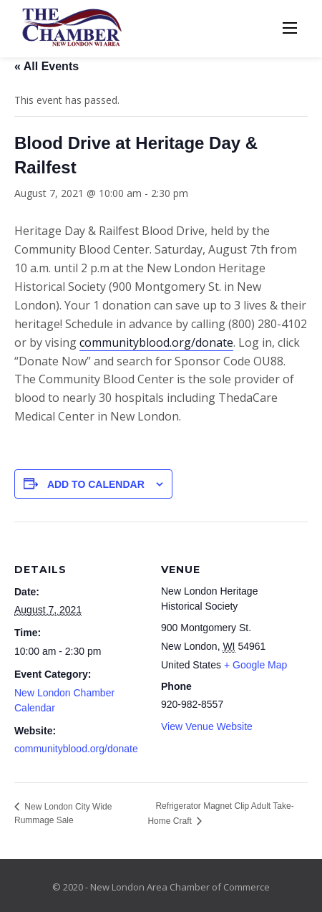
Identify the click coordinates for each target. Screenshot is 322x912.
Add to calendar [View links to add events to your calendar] (96, 484)
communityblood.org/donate (156, 342)
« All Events (46, 66)
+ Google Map (255, 665)
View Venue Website (207, 726)
